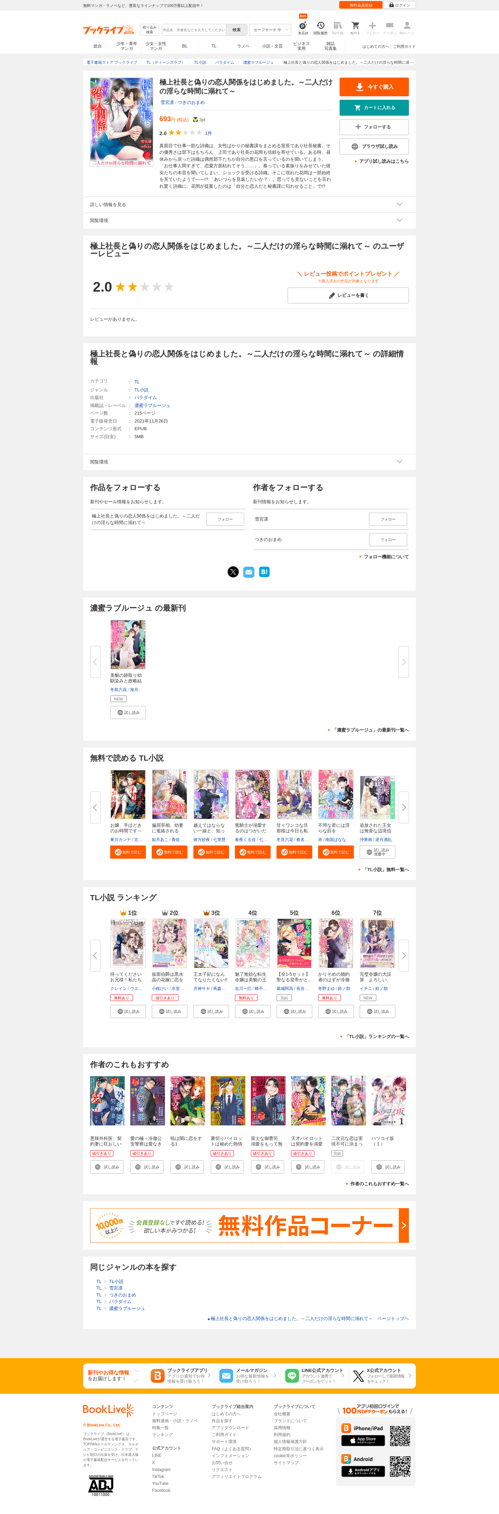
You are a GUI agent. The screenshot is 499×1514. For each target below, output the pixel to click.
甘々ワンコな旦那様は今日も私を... (292, 831)
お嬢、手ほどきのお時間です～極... (126, 831)
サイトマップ (286, 1462)
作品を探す (222, 1420)
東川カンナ (120, 839)
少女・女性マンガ (156, 46)
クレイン (118, 988)
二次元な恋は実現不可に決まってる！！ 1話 (347, 1144)
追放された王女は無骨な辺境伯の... (375, 831)
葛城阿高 (285, 988)
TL (213, 46)
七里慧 (219, 839)
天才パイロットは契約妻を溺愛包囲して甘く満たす (307, 1147)
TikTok (158, 1476)
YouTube (160, 1483)
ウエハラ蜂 (140, 988)
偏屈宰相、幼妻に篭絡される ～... (167, 831)
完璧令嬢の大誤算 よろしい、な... (375, 980)
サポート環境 (224, 1441)
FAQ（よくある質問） (232, 1448)
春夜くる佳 (245, 839)
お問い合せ (222, 1462)
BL (185, 45)
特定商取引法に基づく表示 (299, 1448)
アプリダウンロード (230, 1427)
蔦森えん (221, 988)
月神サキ (201, 988)
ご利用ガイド (404, 46)
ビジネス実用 (301, 46)
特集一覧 (160, 1427)
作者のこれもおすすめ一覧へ (379, 1183)
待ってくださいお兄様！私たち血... (126, 980)
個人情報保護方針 (290, 1441)
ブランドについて (290, 1420)
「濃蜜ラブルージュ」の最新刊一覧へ (370, 730)
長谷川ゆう (306, 988)
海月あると (140, 689)
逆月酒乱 (383, 839)
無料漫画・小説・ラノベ (175, 1420)
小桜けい (160, 988)
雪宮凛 (167, 102)
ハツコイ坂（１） (382, 1141)
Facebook (161, 1490)
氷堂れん (180, 988)
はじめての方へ (375, 46)
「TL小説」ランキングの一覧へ (377, 1036)
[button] (128, 712)
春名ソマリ (306, 839)
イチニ (366, 988)
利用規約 (282, 1434)
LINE (156, 1455)
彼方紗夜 (201, 839)
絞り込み (150, 30)
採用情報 (282, 1427)
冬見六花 (285, 839)
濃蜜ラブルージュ (152, 405)
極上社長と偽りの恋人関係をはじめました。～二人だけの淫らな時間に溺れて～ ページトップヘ (308, 1318)
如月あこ (160, 839)
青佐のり (180, 839)
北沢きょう (144, 839)
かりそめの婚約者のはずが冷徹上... (334, 980)
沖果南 (366, 839)
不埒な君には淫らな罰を (334, 828)
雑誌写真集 (330, 46)
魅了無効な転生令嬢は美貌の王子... (250, 980)
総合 (98, 46)
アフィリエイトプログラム (237, 1476)
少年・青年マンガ (126, 46)
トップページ (164, 1413)
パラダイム (145, 397)
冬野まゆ (326, 988)
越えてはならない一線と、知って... (209, 831)
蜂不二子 (263, 988)
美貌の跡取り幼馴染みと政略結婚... (126, 681)
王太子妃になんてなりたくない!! (210, 977)
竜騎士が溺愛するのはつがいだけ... (250, 831)
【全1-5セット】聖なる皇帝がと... (294, 977)
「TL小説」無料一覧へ (386, 869)
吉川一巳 (243, 988)
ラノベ (243, 46)
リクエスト (222, 1469)
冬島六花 (118, 689)
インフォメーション (230, 1455)
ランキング (162, 1434)
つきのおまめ (191, 102)
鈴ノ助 (344, 988)
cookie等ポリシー (290, 1455)
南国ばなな (335, 839)
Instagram (161, 1469)
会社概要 (282, 1413)
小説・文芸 (272, 46)
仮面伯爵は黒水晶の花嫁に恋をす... (167, 980)
